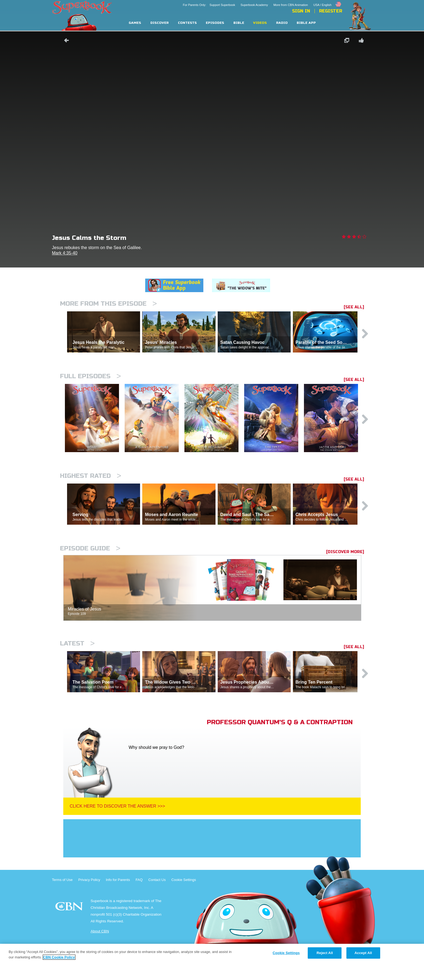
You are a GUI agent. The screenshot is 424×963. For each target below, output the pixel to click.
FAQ (139, 880)
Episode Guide (90, 548)
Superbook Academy (254, 4)
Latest (77, 643)
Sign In (301, 11)
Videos (260, 23)
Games (135, 23)
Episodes (215, 23)
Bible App (306, 23)
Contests (187, 23)
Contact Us (156, 880)
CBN (70, 908)
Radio (282, 23)
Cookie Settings (183, 880)
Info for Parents (118, 880)
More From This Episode (108, 303)
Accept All (363, 953)
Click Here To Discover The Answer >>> (117, 806)
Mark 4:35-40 (64, 253)
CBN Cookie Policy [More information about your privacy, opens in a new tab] (59, 957)
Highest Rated (90, 475)
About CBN (100, 931)
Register (330, 11)
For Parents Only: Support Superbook (209, 4)
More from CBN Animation (290, 4)
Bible (238, 23)
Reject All (325, 953)
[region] (212, 953)
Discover (159, 23)
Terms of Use (62, 880)
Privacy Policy (89, 880)
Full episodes (90, 376)
